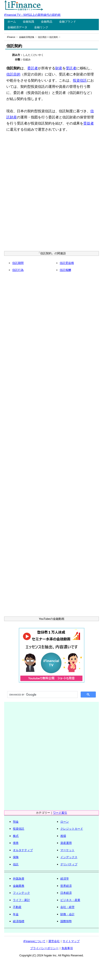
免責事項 (67, 948)
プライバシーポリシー (44, 948)
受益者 (88, 123)
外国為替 (18, 878)
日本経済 (66, 892)
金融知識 (28, 21)
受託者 (71, 68)
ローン (64, 821)
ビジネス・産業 (70, 900)
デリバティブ (68, 864)
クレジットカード (71, 828)
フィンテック (21, 892)
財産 (58, 68)
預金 (16, 821)
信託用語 (42, 37)
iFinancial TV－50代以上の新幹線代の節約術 (32, 14)
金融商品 (46, 21)
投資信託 (80, 80)
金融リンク (41, 27)
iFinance (11, 37)
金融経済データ (17, 27)
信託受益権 (67, 263)
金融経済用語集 (26, 37)
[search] (42, 695)
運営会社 (54, 941)
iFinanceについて (34, 941)
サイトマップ (71, 941)
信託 (16, 864)
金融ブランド (67, 21)
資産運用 (66, 843)
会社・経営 (67, 907)
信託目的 (13, 74)
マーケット (67, 850)
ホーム (11, 21)
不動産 (17, 907)
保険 (16, 857)
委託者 (32, 68)
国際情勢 (66, 921)
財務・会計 (67, 914)
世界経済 (66, 885)
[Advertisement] (51, 192)
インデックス (68, 857)
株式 (16, 836)
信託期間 (18, 263)
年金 (16, 914)
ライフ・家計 (21, 900)
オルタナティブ (23, 850)
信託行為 (18, 270)
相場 (63, 836)
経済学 (64, 878)
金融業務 (18, 885)
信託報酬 (65, 270)
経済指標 (18, 921)
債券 (16, 843)
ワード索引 (60, 812)
